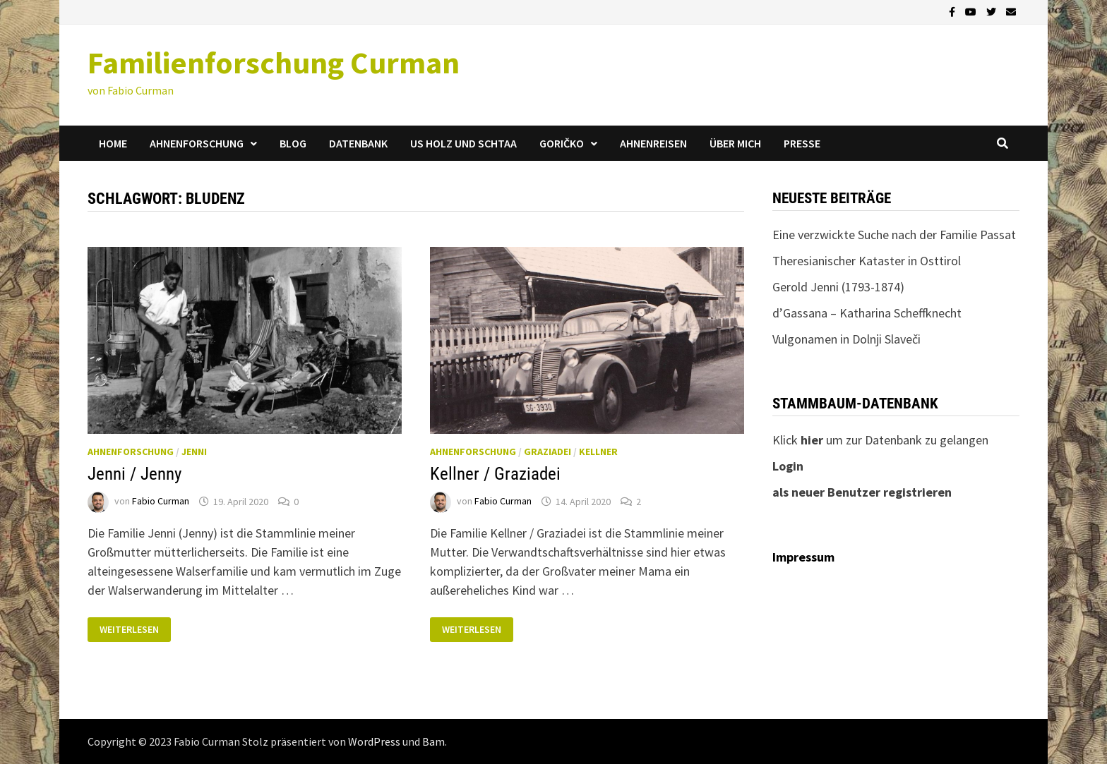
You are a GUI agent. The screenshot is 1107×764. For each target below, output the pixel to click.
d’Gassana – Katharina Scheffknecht (867, 313)
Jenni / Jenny (134, 473)
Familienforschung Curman (274, 62)
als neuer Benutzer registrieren (862, 492)
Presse (802, 143)
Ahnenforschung (197, 143)
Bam (433, 741)
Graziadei (547, 451)
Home (113, 143)
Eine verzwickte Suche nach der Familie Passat (894, 234)
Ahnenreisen (653, 143)
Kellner (598, 451)
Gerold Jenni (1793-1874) (838, 287)
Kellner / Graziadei (495, 473)
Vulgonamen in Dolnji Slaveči (846, 339)
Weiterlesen (129, 629)
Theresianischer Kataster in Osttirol (866, 261)
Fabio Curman (160, 501)
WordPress (374, 741)
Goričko (561, 143)
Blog (293, 143)
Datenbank (358, 143)
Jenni (194, 451)
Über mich (735, 143)
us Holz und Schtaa (463, 143)
